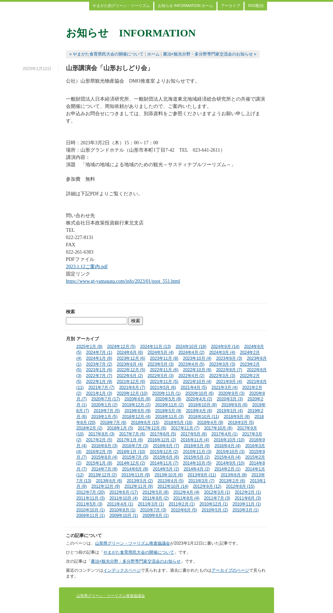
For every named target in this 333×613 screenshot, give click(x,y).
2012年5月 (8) (156, 492)
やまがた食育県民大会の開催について (138, 552)
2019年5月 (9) (168, 410)
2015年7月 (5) (135, 457)
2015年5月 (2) (197, 457)
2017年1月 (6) (130, 439)
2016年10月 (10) (229, 439)
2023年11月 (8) (164, 358)
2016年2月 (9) (99, 451)
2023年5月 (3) (160, 364)
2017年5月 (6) (194, 434)
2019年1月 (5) (104, 416)
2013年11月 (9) (135, 474)
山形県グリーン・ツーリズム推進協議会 (132, 543)
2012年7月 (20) (90, 492)
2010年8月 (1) (122, 510)
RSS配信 (256, 5)
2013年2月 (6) (232, 480)
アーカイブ (230, 5)
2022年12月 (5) (131, 369)
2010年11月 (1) (246, 504)
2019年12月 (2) (136, 404)
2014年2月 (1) (227, 469)
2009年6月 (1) (156, 515)
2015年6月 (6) (166, 457)
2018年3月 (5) (241, 422)
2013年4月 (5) (170, 480)
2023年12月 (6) (131, 358)
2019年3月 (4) (230, 410)
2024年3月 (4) (222, 352)
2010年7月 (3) (153, 510)
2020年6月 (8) (138, 399)
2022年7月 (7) (99, 375)
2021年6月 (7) (132, 387)
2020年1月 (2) (104, 404)
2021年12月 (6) (131, 381)
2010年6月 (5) (184, 510)
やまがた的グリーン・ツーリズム (121, 5)
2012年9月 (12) (207, 486)
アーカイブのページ (230, 570)
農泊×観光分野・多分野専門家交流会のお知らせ (136, 561)
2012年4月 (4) (186, 492)
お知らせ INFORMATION (131, 33)
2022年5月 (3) (160, 375)
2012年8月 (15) (240, 486)
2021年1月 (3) (99, 393)
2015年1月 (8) (99, 463)
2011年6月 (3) (248, 498)
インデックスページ (122, 570)
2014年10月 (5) (197, 463)
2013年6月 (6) (109, 480)
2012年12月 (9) (105, 486)
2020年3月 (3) (230, 399)
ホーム (153, 54)
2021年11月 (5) (164, 381)
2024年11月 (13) (155, 346)
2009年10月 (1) (123, 515)
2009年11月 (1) (90, 515)
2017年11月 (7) (185, 428)
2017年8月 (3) (101, 434)
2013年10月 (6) (168, 474)
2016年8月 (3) (104, 445)
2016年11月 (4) (195, 439)
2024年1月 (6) (99, 358)
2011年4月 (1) (120, 504)
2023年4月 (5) (191, 364)
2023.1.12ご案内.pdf (87, 266)
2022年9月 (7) (229, 369)
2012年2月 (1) (248, 492)
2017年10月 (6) (218, 428)
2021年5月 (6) (163, 387)
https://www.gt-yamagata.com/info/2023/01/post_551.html (123, 281)
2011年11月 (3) (90, 498)
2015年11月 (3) (197, 451)
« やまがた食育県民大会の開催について (106, 54)
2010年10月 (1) (90, 510)
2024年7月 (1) (99, 352)
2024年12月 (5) (121, 346)
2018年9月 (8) (237, 416)
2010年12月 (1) (213, 504)
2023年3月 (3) (222, 364)
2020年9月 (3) (232, 393)
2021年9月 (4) (229, 381)
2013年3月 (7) (201, 480)
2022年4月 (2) (191, 375)
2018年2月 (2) (89, 428)
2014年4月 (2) (197, 469)
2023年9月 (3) (229, 358)
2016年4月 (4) (227, 445)
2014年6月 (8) (135, 469)
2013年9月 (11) (202, 474)
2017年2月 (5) (99, 439)
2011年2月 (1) (182, 504)
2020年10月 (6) (199, 393)
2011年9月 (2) (156, 498)
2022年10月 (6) (197, 369)
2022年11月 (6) (164, 369)
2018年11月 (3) (169, 416)
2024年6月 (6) (130, 352)
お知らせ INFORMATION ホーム (185, 5)
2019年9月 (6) (234, 404)
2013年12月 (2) (102, 474)
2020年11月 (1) (166, 393)
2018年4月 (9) (210, 422)
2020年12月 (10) (132, 393)
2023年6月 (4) (130, 364)
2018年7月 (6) (113, 422)
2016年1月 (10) (131, 451)
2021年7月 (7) (101, 387)
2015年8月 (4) (104, 457)
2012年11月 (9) (139, 486)
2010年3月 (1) (245, 510)
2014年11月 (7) (164, 463)
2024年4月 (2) (191, 352)
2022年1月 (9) (99, 381)
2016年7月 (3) (135, 445)
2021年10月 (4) (197, 381)
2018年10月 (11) (203, 416)
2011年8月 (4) (186, 498)
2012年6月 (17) (123, 492)
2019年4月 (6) (199, 410)
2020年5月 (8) (168, 399)
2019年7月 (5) (107, 410)
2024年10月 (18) (191, 346)
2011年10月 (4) (123, 498)
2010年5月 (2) (215, 510)
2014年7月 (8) (104, 469)
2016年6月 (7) (166, 445)
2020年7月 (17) (105, 399)
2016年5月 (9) (197, 445)
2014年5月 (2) (166, 469)
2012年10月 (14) (172, 486)
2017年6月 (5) (163, 434)
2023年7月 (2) (99, 364)
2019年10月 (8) (202, 404)
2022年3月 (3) (222, 375)
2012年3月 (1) (217, 492)
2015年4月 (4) (227, 457)
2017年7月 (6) (132, 434)
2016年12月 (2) (161, 439)
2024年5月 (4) (160, 352)
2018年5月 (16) (178, 422)
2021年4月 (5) (194, 387)
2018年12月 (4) (136, 416)
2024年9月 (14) (225, 346)
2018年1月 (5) (120, 428)
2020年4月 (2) (199, 399)
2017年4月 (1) (225, 434)
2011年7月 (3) (217, 498)
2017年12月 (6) (152, 428)
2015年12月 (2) (164, 451)
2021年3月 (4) (225, 387)
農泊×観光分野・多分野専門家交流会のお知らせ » (209, 54)
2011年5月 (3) (89, 504)
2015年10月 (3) (230, 451)
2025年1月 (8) (89, 346)
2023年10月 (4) (197, 358)
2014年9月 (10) (230, 463)
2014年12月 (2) (131, 463)
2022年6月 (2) (130, 375)
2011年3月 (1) (151, 504)
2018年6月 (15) (145, 422)
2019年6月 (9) (138, 410)
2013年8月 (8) (234, 474)
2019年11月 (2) (169, 404)
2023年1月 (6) (99, 369)
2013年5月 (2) (140, 480)
